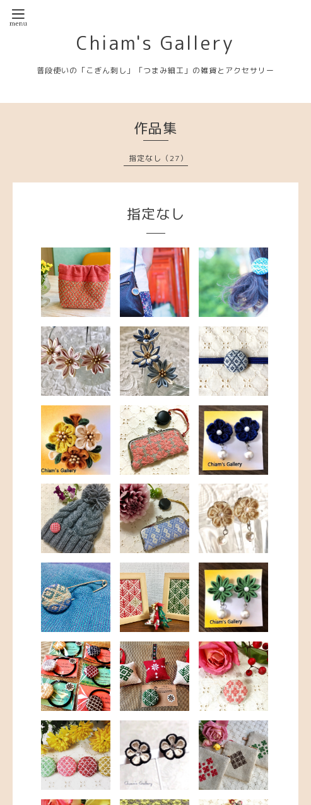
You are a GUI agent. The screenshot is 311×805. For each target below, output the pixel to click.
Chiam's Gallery (155, 43)
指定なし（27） (158, 158)
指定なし (156, 214)
